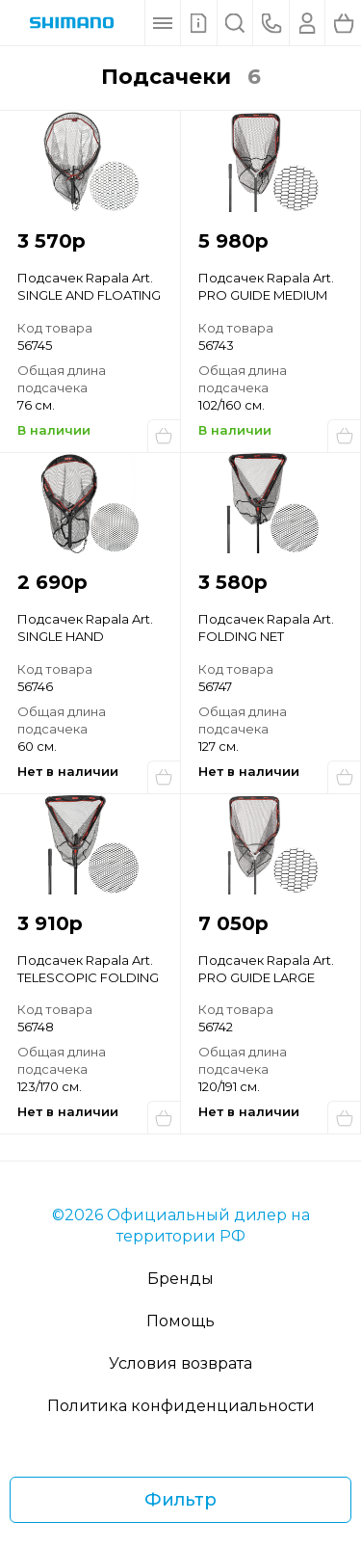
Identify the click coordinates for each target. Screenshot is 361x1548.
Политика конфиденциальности (181, 1406)
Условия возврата (180, 1363)
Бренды (180, 1278)
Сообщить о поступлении (163, 777)
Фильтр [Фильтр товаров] (180, 1499)
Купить (163, 435)
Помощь (180, 1321)
